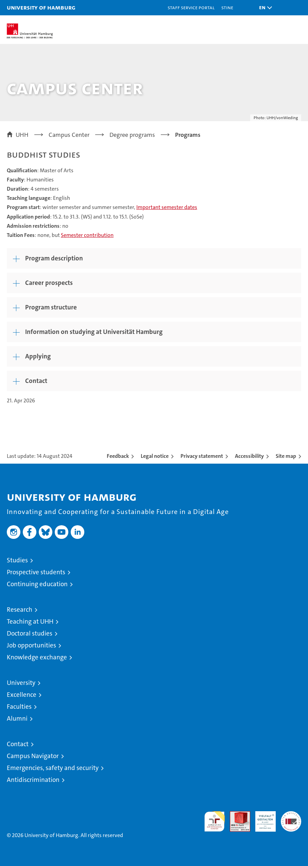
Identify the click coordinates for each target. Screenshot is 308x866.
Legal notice (155, 456)
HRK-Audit (261, 818)
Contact (36, 380)
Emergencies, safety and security (53, 768)
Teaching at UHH (30, 621)
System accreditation (291, 818)
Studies (17, 560)
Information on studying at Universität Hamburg (93, 331)
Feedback (118, 456)
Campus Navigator (33, 756)
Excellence (21, 694)
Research (19, 609)
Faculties (19, 706)
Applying (38, 356)
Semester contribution (87, 235)
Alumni (17, 718)
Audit (236, 814)
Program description (54, 258)
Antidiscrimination (33, 779)
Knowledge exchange (37, 657)
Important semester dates (166, 207)
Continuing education (37, 584)
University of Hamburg (41, 7)
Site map (286, 456)
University (21, 682)
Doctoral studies (29, 633)
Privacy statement (202, 456)
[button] (263, 7)
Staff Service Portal (191, 7)
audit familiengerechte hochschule (214, 821)
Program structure (51, 307)
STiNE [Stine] (227, 7)
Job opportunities (31, 645)
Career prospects (49, 282)
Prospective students (36, 572)
